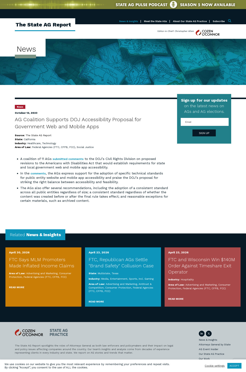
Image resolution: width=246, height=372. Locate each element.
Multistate (104, 273)
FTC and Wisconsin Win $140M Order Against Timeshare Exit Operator (201, 266)
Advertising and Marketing (42, 273)
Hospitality (187, 279)
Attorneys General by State (215, 344)
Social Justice (85, 147)
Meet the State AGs (155, 21)
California (29, 139)
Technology (49, 143)
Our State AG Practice (211, 353)
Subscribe (219, 21)
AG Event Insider (208, 349)
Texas (115, 273)
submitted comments (70, 159)
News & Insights (128, 21)
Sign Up (204, 133)
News (20, 107)
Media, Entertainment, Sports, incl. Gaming (127, 278)
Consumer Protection (118, 287)
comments (39, 173)
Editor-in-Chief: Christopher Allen (176, 31)
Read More (16, 287)
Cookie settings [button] (215, 365)
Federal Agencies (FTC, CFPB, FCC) (53, 147)
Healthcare (34, 143)
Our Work (204, 358)
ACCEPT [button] (234, 365)
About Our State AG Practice (190, 21)
